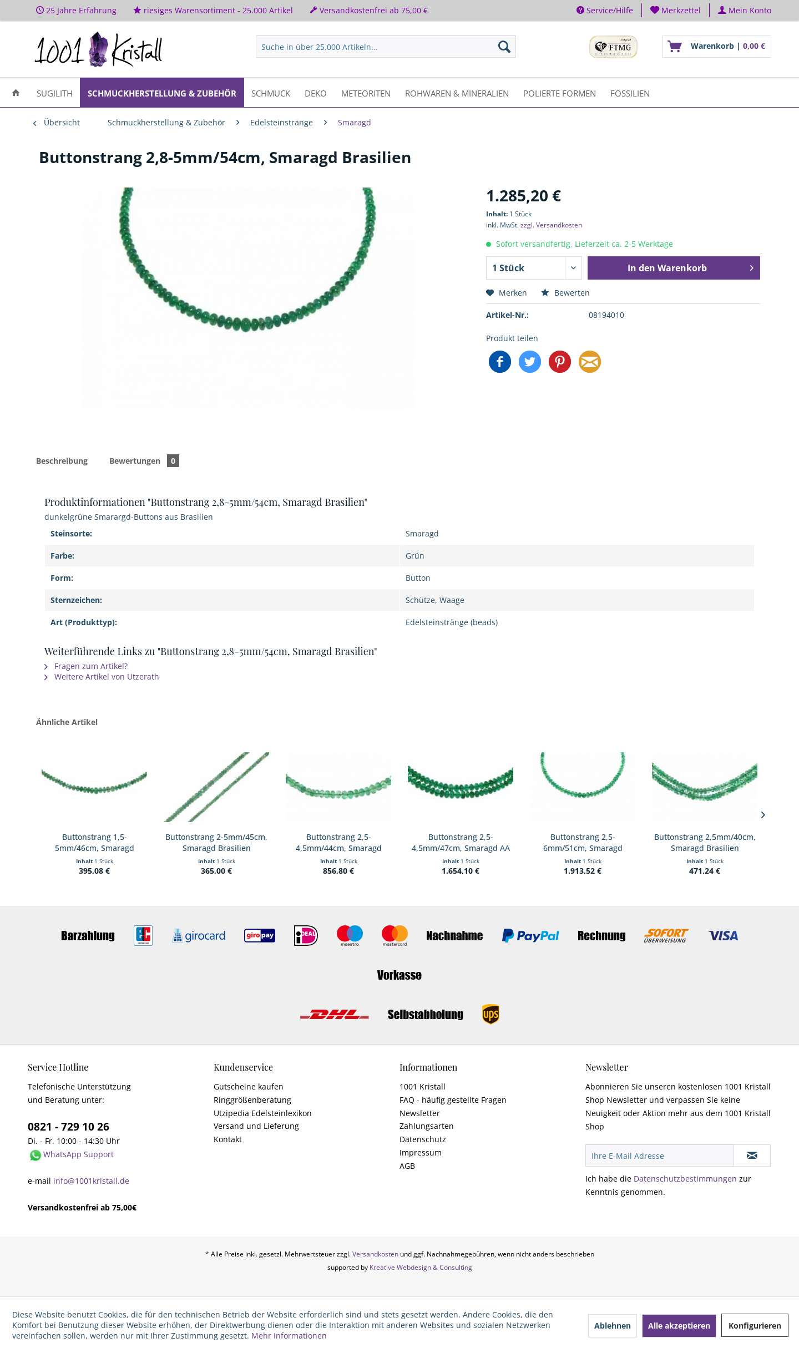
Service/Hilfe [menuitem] (605, 10)
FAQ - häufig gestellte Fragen (453, 1099)
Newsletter (420, 1113)
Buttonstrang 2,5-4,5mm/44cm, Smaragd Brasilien (339, 843)
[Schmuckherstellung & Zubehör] (162, 92)
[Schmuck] (270, 92)
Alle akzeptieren (679, 1325)
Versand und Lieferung (256, 1126)
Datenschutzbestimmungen (685, 1178)
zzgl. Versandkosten (551, 225)
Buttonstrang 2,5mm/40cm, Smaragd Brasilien (705, 842)
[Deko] (315, 92)
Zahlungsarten (427, 1126)
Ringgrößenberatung (252, 1099)
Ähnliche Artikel (67, 722)
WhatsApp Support (78, 1154)
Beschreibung (62, 460)
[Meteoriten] (366, 92)
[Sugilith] (54, 92)
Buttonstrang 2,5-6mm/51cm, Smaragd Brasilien (583, 843)
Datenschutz (423, 1139)
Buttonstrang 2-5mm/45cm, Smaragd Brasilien (216, 842)
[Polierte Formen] (559, 92)
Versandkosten (375, 1254)
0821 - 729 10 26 (68, 1126)
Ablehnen (612, 1325)
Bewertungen (144, 460)
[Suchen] (504, 47)
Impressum (421, 1152)
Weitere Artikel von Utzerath (101, 676)
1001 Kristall (423, 1086)
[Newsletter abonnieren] (752, 1155)
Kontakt (228, 1139)
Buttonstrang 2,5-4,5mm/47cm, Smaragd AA (461, 842)
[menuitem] (676, 10)
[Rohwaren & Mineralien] (457, 92)
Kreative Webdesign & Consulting (421, 1267)
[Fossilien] (630, 92)
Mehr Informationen (289, 1335)
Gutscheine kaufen (249, 1086)
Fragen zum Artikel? (86, 666)
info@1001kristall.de (91, 1180)
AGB (407, 1166)
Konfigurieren (755, 1325)
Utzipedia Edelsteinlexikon (263, 1113)
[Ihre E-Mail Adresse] (659, 1155)
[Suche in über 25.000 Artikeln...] (386, 47)
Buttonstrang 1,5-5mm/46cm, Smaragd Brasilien (94, 843)
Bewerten (565, 292)
